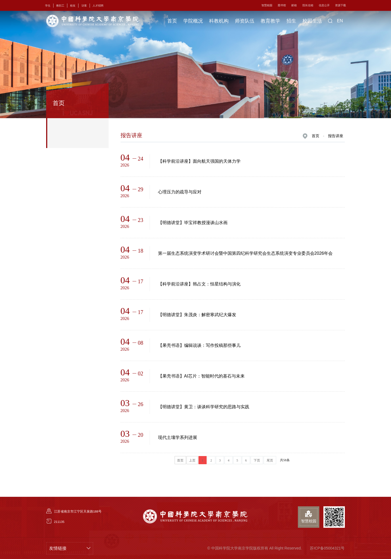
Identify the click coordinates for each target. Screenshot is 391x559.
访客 (84, 5)
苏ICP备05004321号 (327, 548)
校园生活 (312, 21)
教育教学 (270, 21)
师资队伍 (244, 21)
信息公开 (324, 5)
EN (340, 20)
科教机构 (219, 21)
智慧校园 (266, 5)
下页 (257, 460)
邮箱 (294, 5)
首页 (172, 21)
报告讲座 (335, 136)
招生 (291, 21)
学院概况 (193, 21)
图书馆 (282, 5)
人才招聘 (98, 5)
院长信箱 (307, 5)
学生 (48, 5)
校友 (72, 5)
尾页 (270, 460)
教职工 (60, 5)
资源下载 (340, 5)
